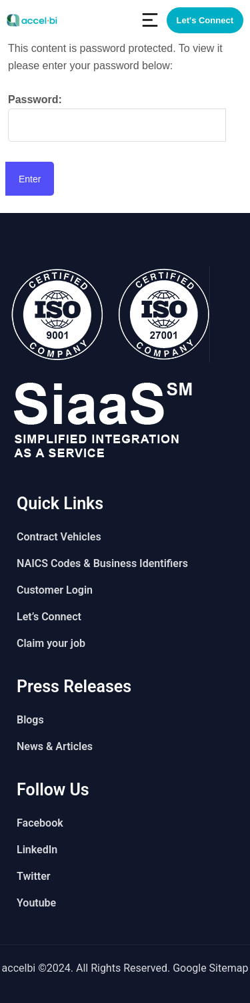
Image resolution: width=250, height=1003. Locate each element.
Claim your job (51, 643)
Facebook (40, 823)
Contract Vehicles (59, 536)
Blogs (30, 719)
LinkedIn (37, 849)
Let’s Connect (49, 616)
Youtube (36, 903)
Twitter (34, 876)
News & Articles (55, 746)
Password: (117, 118)
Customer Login (55, 590)
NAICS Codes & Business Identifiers (102, 563)
